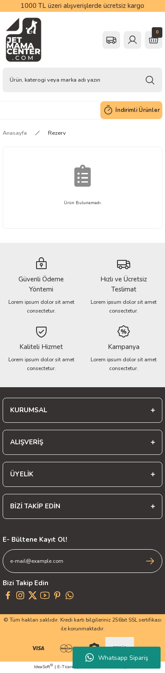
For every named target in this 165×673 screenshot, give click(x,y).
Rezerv (57, 133)
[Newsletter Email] (82, 561)
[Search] (82, 80)
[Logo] (23, 40)
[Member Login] (132, 40)
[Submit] (150, 561)
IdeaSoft (43, 667)
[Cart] (153, 40)
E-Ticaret (66, 667)
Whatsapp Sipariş (116, 657)
